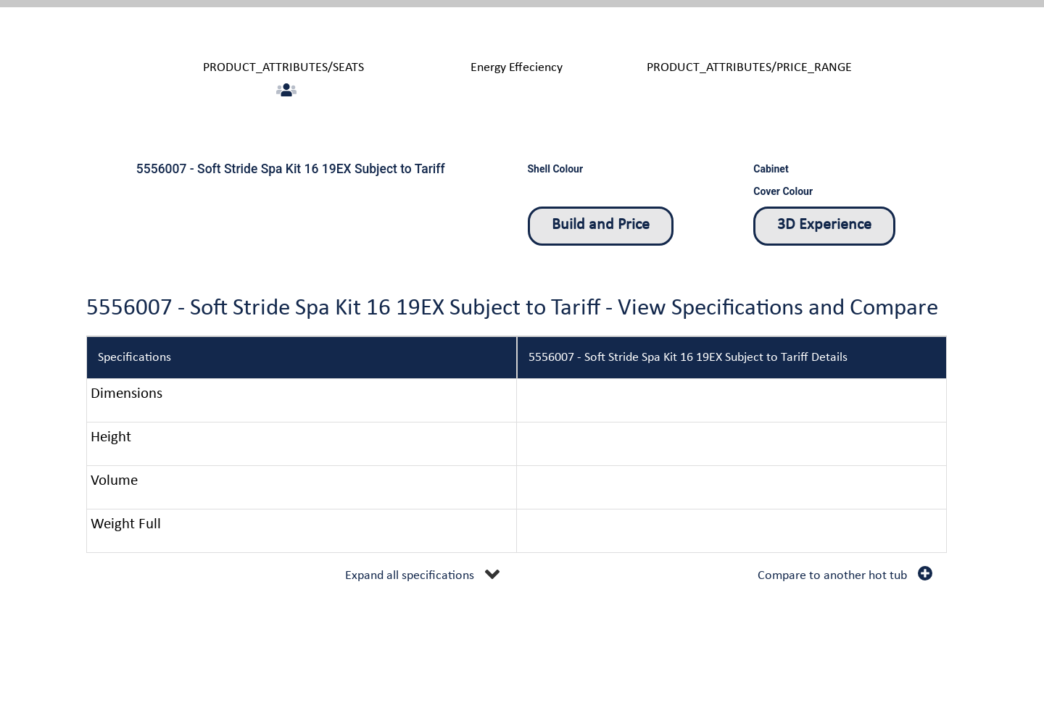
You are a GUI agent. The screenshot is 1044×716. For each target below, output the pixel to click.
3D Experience (824, 225)
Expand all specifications (409, 576)
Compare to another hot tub (832, 576)
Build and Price (601, 225)
